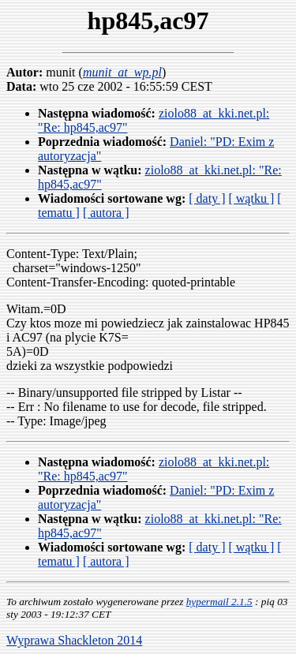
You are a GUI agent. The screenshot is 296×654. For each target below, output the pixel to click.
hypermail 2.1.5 (219, 601)
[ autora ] (106, 212)
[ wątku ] (251, 198)
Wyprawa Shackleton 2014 (74, 640)
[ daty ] (207, 198)
